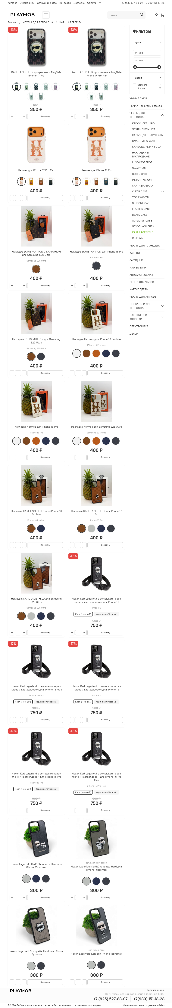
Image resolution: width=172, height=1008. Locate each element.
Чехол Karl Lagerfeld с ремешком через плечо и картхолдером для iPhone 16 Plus (36, 687)
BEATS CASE (139, 214)
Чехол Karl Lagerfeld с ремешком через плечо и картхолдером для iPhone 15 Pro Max (96, 777)
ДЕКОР (134, 333)
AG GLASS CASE (142, 220)
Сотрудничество (47, 3)
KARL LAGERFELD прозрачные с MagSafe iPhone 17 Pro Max (96, 73)
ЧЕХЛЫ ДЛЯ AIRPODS (143, 296)
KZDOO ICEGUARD (143, 123)
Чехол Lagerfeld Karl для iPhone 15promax (96, 953)
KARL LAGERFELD (143, 232)
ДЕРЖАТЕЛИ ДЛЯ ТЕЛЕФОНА (140, 306)
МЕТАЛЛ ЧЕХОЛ (142, 179)
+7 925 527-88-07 (132, 3)
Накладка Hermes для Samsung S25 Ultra (96, 426)
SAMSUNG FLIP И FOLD (146, 146)
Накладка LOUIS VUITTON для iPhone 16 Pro (96, 251)
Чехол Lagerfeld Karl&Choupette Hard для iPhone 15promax (36, 865)
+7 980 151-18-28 (154, 3)
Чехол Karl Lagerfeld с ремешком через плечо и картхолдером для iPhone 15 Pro (36, 775)
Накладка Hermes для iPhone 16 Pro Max (96, 339)
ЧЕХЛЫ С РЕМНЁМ (143, 129)
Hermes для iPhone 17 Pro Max (36, 170)
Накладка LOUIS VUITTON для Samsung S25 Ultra (36, 340)
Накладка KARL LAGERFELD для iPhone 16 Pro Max (36, 512)
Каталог (12, 3)
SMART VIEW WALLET (145, 141)
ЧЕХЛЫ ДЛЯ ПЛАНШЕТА (145, 245)
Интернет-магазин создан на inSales (143, 1005)
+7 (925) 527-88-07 (110, 998)
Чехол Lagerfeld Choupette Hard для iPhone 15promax (36, 953)
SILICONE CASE (141, 203)
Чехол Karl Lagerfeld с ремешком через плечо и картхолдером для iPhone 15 (96, 687)
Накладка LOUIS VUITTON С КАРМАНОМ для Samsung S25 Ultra (36, 253)
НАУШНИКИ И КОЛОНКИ (138, 317)
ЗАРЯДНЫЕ (136, 260)
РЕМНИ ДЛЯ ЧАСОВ (142, 282)
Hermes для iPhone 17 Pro (96, 170)
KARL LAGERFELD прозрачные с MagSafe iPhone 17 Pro (36, 73)
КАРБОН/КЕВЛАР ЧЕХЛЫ (147, 135)
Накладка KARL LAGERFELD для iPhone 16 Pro (96, 512)
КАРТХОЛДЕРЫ (139, 289)
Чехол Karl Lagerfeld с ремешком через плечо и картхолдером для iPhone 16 (96, 600)
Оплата (91, 3)
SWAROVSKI (139, 168)
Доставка (79, 3)
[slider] (135, 67)
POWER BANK (138, 267)
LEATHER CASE (141, 209)
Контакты (65, 3)
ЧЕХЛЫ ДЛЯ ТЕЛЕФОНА (38, 22)
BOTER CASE (140, 174)
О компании (27, 3)
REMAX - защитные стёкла (146, 105)
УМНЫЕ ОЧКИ (138, 98)
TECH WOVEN (140, 197)
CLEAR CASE (139, 191)
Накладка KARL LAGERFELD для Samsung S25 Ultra (36, 600)
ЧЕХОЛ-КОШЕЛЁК (143, 226)
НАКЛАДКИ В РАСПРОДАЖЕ (141, 154)
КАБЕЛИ (135, 253)
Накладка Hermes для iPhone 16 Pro (36, 426)
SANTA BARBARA (142, 185)
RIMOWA (137, 238)
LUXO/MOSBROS (142, 162)
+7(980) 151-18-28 (148, 998)
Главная (12, 22)
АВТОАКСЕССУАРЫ (141, 275)
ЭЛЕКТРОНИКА (139, 326)
